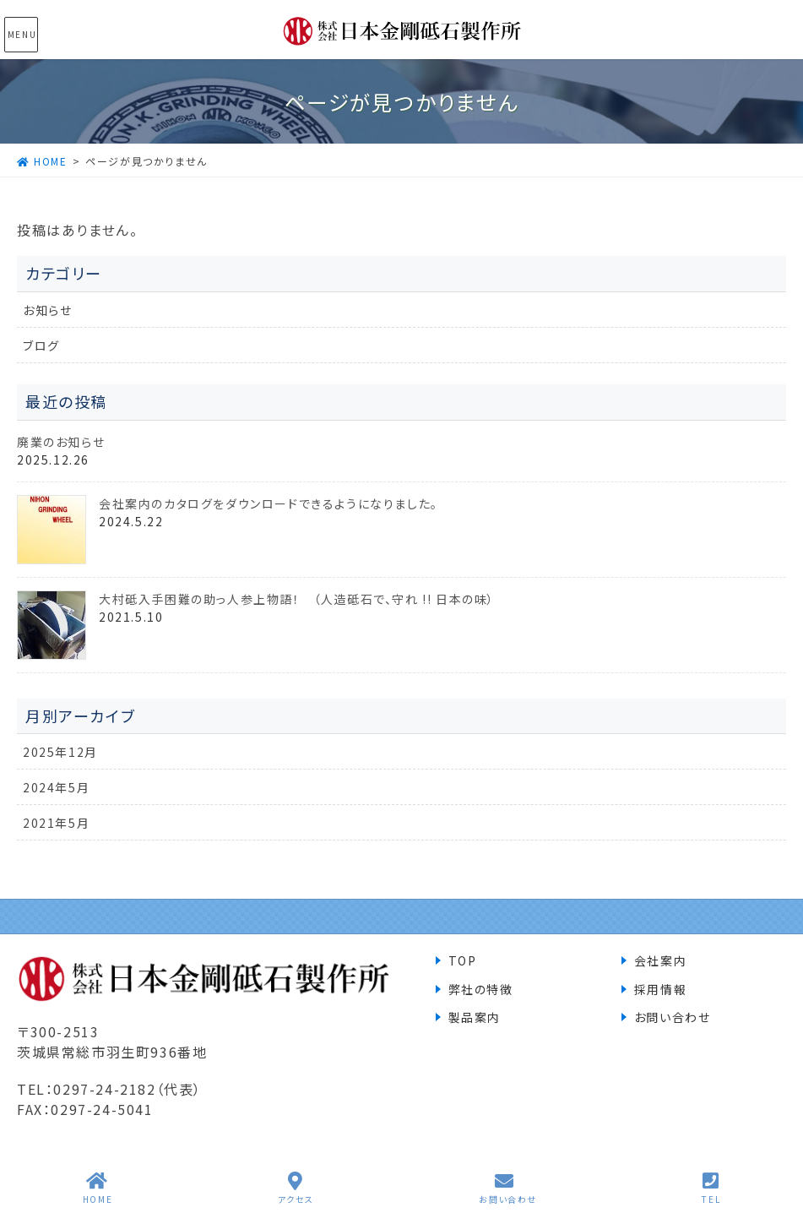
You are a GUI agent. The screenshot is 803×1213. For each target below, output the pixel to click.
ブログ (41, 345)
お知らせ (47, 310)
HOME (97, 1188)
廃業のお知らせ (61, 441)
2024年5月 (56, 787)
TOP (462, 960)
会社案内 (660, 960)
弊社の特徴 (480, 989)
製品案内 (474, 1017)
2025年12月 (60, 751)
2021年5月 (56, 822)
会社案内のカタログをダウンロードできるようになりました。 (268, 503)
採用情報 (660, 989)
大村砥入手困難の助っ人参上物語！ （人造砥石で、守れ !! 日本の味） (297, 598)
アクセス (296, 1188)
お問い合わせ (672, 1017)
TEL (711, 1188)
